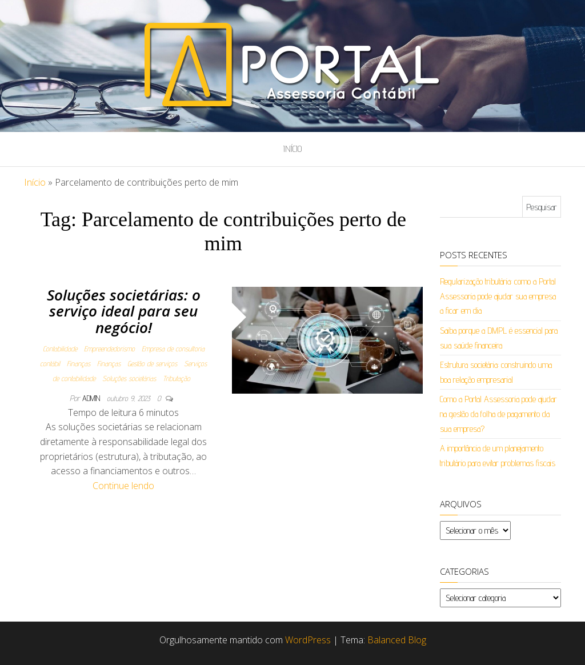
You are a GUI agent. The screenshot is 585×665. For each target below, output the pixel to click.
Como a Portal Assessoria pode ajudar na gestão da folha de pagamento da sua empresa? (498, 414)
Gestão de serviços (152, 363)
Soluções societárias (129, 378)
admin (92, 398)
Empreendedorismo (109, 348)
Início (292, 148)
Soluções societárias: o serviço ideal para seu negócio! (124, 311)
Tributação (176, 378)
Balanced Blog (396, 640)
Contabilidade (60, 348)
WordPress (308, 640)
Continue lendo (123, 485)
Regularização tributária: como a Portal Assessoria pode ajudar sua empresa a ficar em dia (498, 296)
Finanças (78, 363)
